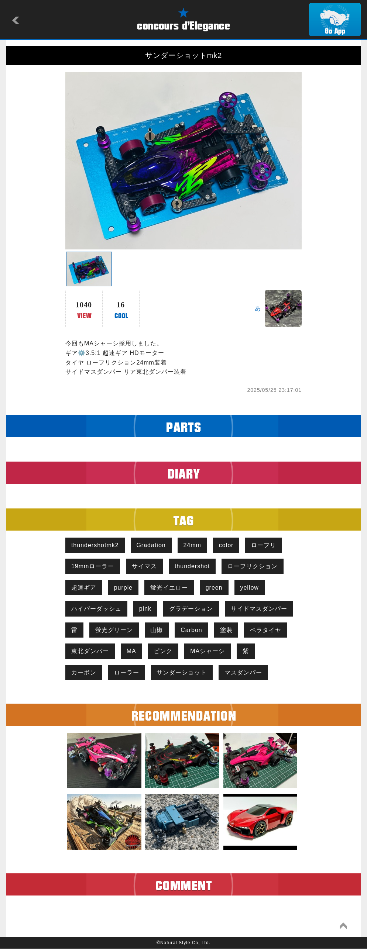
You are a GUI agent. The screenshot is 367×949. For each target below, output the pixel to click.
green (214, 587)
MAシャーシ (208, 651)
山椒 (157, 630)
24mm (192, 545)
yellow (249, 587)
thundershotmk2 (95, 545)
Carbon (191, 630)
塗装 (226, 630)
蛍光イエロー (169, 587)
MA (131, 651)
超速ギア (83, 587)
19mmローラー (92, 566)
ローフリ (264, 545)
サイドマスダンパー (259, 609)
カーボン (83, 672)
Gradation (151, 545)
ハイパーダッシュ (96, 609)
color (226, 545)
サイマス (144, 566)
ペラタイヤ (266, 630)
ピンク (163, 651)
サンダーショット (182, 672)
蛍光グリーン (114, 630)
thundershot (192, 566)
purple (123, 587)
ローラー (126, 672)
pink (145, 609)
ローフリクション (253, 566)
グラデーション (191, 609)
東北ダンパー (90, 651)
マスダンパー (244, 672)
